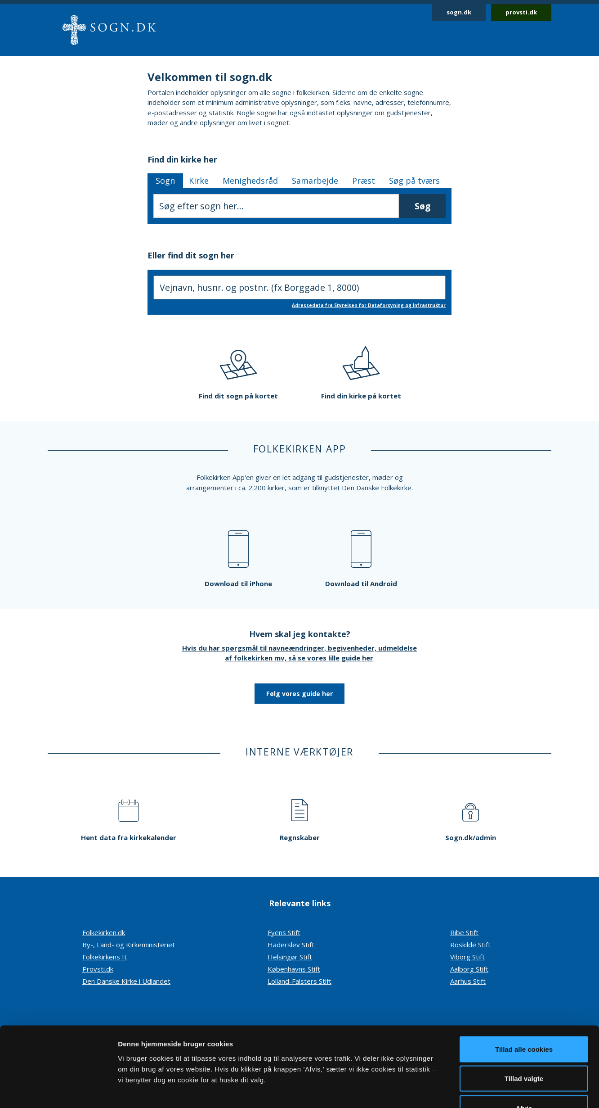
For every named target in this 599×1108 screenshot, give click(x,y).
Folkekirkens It (104, 956)
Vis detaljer (467, 1090)
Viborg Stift (467, 956)
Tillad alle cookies (524, 990)
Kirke (199, 180)
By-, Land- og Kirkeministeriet (128, 944)
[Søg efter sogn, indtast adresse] (299, 287)
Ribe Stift (464, 932)
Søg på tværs (414, 180)
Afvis (524, 1049)
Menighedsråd (250, 180)
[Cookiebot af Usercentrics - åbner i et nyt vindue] (58, 1090)
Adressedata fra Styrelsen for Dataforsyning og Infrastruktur (369, 305)
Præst (363, 180)
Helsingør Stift (290, 956)
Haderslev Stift (291, 944)
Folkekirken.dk (103, 932)
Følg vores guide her (299, 693)
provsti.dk (521, 12)
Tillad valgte (524, 1019)
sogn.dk (459, 12)
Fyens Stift (284, 932)
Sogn (165, 180)
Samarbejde (315, 180)
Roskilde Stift (470, 944)
